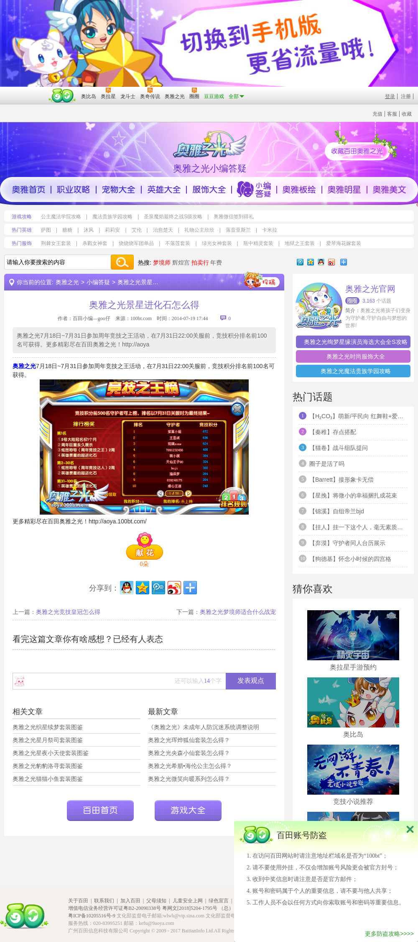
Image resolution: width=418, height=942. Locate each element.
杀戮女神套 (94, 243)
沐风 (89, 230)
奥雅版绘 (299, 189)
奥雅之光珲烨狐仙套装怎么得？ (189, 740)
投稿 (261, 280)
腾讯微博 (300, 262)
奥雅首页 (28, 189)
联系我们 (104, 901)
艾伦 (137, 230)
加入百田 (130, 901)
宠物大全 (119, 189)
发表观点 (250, 680)
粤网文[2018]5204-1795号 (189, 908)
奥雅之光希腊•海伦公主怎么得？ (190, 766)
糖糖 (67, 230)
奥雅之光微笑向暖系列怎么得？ (189, 778)
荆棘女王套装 (56, 243)
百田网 (62, 95)
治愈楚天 (163, 230)
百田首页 (100, 810)
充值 (377, 114)
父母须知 (156, 901)
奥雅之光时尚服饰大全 (355, 356)
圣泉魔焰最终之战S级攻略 (173, 217)
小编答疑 (254, 189)
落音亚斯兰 (238, 230)
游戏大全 (188, 810)
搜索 (122, 262)
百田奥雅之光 (211, 143)
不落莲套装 (177, 243)
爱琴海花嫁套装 (343, 243)
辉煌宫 (181, 262)
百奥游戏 (25, 90)
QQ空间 (310, 262)
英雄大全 (164, 189)
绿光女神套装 (217, 243)
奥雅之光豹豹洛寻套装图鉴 (48, 766)
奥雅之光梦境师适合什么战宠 (238, 612)
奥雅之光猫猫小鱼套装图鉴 (48, 778)
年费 (216, 262)
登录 (390, 96)
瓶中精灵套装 (258, 243)
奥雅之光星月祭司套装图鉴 (48, 740)
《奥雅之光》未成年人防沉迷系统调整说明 (203, 727)
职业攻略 (73, 189)
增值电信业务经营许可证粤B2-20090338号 (114, 908)
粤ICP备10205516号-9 (91, 916)
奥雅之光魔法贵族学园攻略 (356, 371)
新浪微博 (331, 262)
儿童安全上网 (188, 901)
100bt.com (141, 318)
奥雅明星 (344, 189)
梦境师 (162, 262)
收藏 (407, 114)
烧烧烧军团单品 (136, 243)
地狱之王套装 (300, 243)
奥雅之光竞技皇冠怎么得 (68, 612)
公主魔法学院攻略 (61, 217)
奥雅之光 (67, 282)
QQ (321, 262)
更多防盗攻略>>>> (389, 933)
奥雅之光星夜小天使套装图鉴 (51, 753)
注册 (406, 96)
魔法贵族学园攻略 (112, 217)
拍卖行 (200, 262)
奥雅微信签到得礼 (234, 217)
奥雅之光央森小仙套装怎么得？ (189, 753)
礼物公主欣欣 (199, 230)
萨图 (46, 230)
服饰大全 (209, 189)
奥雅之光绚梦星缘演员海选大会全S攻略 (355, 341)
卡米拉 (269, 230)
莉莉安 (112, 230)
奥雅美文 (389, 189)
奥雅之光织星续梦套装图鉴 (48, 727)
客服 (392, 114)
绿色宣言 (219, 901)
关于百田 (78, 901)
